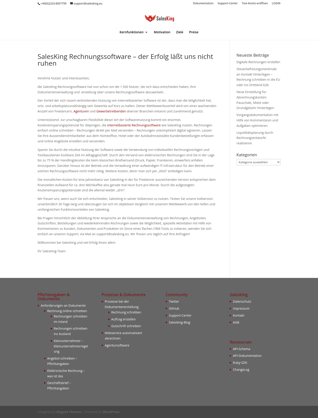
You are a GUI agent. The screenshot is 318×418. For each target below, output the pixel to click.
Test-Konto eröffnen (255, 3)
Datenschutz (242, 301)
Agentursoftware (117, 345)
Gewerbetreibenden (111, 111)
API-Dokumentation (247, 355)
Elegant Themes (68, 412)
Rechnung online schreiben (67, 311)
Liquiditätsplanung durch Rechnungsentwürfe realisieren (255, 137)
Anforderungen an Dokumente (63, 305)
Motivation (162, 32)
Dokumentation (203, 3)
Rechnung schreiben (126, 312)
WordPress (111, 412)
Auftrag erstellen (123, 319)
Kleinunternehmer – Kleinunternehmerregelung (71, 346)
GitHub (174, 308)
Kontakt (238, 315)
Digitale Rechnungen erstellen (258, 62)
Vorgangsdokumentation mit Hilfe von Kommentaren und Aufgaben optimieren (258, 120)
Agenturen (81, 111)
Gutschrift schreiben (126, 326)
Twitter (174, 301)
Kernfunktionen (132, 32)
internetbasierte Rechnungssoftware (134, 125)
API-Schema (241, 349)
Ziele (179, 32)
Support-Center (228, 3)
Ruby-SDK (240, 362)
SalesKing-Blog (179, 322)
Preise (194, 32)
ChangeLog (241, 369)
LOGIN (276, 3)
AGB (236, 322)
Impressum (241, 308)
